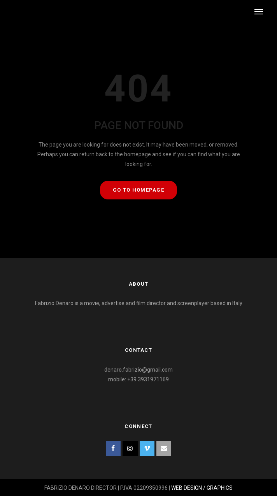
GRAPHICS (220, 488)
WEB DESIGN (186, 488)
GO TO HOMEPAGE (138, 190)
